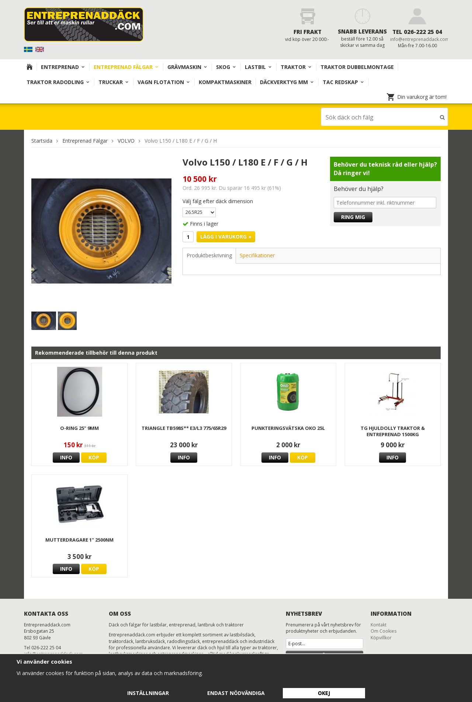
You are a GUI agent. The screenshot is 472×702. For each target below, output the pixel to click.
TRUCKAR (113, 82)
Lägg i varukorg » (225, 236)
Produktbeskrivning (209, 254)
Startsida (41, 140)
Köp (93, 457)
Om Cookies (383, 631)
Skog (226, 66)
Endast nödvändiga (236, 692)
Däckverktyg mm (287, 82)
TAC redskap (343, 82)
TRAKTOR (296, 66)
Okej (324, 692)
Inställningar (148, 692)
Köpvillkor (381, 637)
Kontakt (378, 624)
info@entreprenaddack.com (419, 39)
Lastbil (258, 66)
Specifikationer (257, 254)
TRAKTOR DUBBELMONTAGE (357, 66)
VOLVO (126, 140)
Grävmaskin (187, 66)
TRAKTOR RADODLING (58, 82)
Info (66, 457)
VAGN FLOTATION (164, 82)
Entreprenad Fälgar (126, 66)
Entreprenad (63, 66)
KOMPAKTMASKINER (225, 82)
